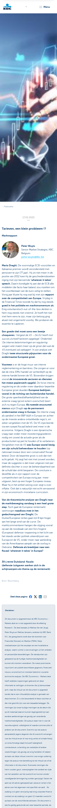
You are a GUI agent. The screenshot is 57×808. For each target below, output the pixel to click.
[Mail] (45, 596)
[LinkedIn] (40, 596)
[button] (44, 7)
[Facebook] (30, 596)
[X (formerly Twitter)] (35, 596)
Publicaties (8, 206)
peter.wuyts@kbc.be (32, 257)
